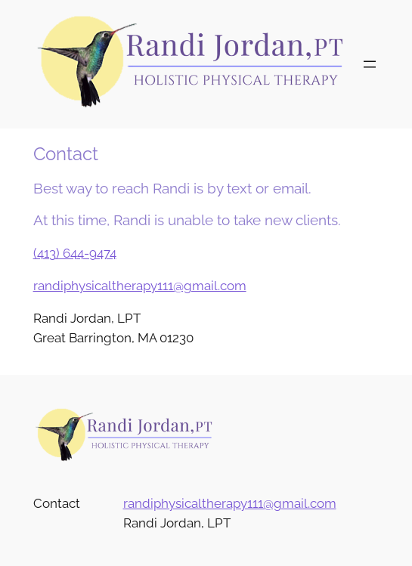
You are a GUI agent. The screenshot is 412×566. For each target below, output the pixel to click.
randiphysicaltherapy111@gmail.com (139, 285)
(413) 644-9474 (74, 253)
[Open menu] (370, 64)
